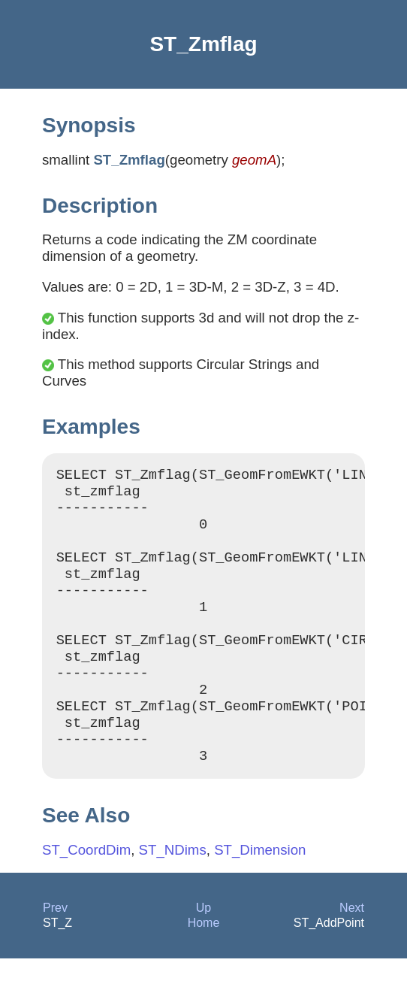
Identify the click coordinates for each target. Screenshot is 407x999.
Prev (55, 948)
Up (203, 948)
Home (204, 963)
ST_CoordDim (86, 890)
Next (351, 948)
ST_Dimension (260, 890)
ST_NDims (173, 890)
